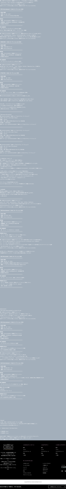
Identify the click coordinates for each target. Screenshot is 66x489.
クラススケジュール (27, 451)
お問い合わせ (6, 463)
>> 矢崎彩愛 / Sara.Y (4, 431)
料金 (24, 453)
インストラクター (26, 465)
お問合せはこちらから (56, 486)
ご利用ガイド (45, 465)
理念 (24, 447)
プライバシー (45, 471)
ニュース (25, 467)
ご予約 (24, 455)
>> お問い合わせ (3, 196)
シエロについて (26, 463)
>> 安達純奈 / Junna (4, 433)
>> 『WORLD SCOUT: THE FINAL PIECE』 (9, 428)
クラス (24, 449)
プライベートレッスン (27, 474)
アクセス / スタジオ (27, 473)
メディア (25, 469)
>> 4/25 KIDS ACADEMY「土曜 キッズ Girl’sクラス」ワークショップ (21, 152)
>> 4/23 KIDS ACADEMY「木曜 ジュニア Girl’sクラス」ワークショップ (21, 138)
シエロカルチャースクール (28, 445)
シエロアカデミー (45, 445)
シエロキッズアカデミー (61, 445)
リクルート (45, 467)
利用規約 (44, 473)
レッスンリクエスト (47, 463)
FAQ (24, 471)
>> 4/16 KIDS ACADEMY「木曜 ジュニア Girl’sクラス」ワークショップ (21, 124)
